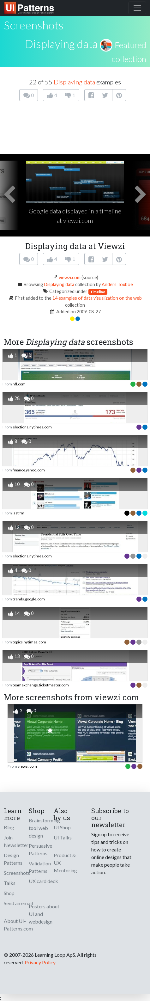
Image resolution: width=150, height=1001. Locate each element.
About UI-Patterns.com (18, 924)
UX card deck (43, 881)
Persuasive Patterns (40, 849)
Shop (9, 893)
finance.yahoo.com (29, 470)
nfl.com (19, 384)
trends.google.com (29, 599)
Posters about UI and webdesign (44, 913)
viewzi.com (70, 277)
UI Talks (63, 837)
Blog (9, 827)
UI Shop (62, 827)
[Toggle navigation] (137, 8)
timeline (98, 292)
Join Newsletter (16, 841)
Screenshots (17, 873)
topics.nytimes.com (29, 642)
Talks (9, 883)
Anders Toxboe (117, 284)
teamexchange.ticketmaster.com (41, 685)
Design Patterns (13, 859)
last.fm (18, 513)
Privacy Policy (40, 962)
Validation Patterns (40, 867)
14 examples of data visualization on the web (97, 298)
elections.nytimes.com (32, 427)
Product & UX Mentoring (65, 862)
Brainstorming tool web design (44, 827)
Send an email (18, 903)
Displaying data (61, 43)
